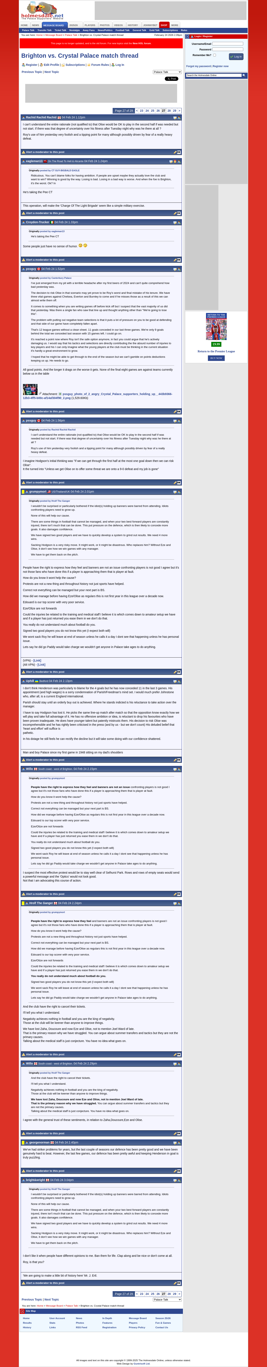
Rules (184, 30)
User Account (57, 1318)
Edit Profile (51, 64)
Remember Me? (202, 55)
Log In (120, 64)
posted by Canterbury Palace (56, 278)
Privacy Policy (137, 1327)
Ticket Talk (60, 30)
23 (141, 110)
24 (147, 110)
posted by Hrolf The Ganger (55, 501)
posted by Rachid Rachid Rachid (58, 429)
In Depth (107, 1318)
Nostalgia (74, 30)
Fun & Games (163, 1323)
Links (52, 1327)
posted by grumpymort (52, 778)
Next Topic (51, 72)
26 (158, 110)
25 (152, 110)
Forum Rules (100, 64)
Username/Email (201, 44)
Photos (80, 1323)
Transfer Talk (45, 30)
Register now (220, 66)
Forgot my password (198, 66)
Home (39, 35)
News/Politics (105, 30)
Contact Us (161, 1327)
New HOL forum (142, 43)
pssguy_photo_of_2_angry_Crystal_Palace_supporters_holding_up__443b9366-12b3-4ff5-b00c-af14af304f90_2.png (97, 396)
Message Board (53, 35)
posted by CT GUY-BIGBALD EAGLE (60, 170)
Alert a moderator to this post (45, 152)
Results (27, 1323)
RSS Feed (81, 1327)
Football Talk (123, 30)
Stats (52, 1323)
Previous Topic (32, 72)
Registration (109, 1327)
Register (31, 64)
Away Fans (89, 30)
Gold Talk (154, 30)
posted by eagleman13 (52, 231)
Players (133, 1323)
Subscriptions (170, 30)
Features (107, 1323)
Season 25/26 (163, 1318)
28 (169, 110)
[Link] (37, 660)
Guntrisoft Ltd (142, 1363)
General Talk (139, 30)
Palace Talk (28, 30)
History (27, 1327)
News (79, 1318)
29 (174, 110)
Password (205, 49)
